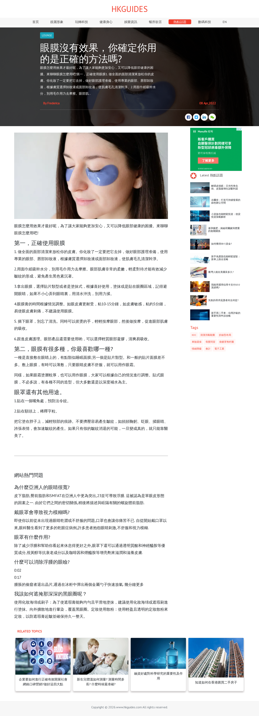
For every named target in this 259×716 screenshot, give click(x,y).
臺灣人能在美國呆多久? (221, 271)
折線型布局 (225, 334)
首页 (35, 22)
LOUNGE (47, 35)
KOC (194, 334)
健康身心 (106, 22)
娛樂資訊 (130, 22)
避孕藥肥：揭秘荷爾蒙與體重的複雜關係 (224, 229)
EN (225, 22)
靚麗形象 (56, 22)
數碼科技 (204, 22)
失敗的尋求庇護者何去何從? (223, 300)
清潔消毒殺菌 (207, 334)
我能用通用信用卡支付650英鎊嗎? (225, 286)
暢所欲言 (155, 22)
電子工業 (219, 348)
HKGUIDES (129, 9)
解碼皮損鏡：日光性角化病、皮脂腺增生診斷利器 (224, 187)
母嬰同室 (210, 341)
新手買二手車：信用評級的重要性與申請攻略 (225, 314)
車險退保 (197, 341)
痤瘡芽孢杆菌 (226, 341)
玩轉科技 (81, 22)
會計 (208, 348)
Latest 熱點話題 (211, 175)
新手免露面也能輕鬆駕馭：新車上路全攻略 (225, 258)
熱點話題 (179, 22)
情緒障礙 (197, 348)
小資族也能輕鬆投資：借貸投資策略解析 (225, 215)
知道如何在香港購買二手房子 (216, 682)
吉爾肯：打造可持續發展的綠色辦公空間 (225, 201)
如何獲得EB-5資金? (221, 243)
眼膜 (18, 232)
